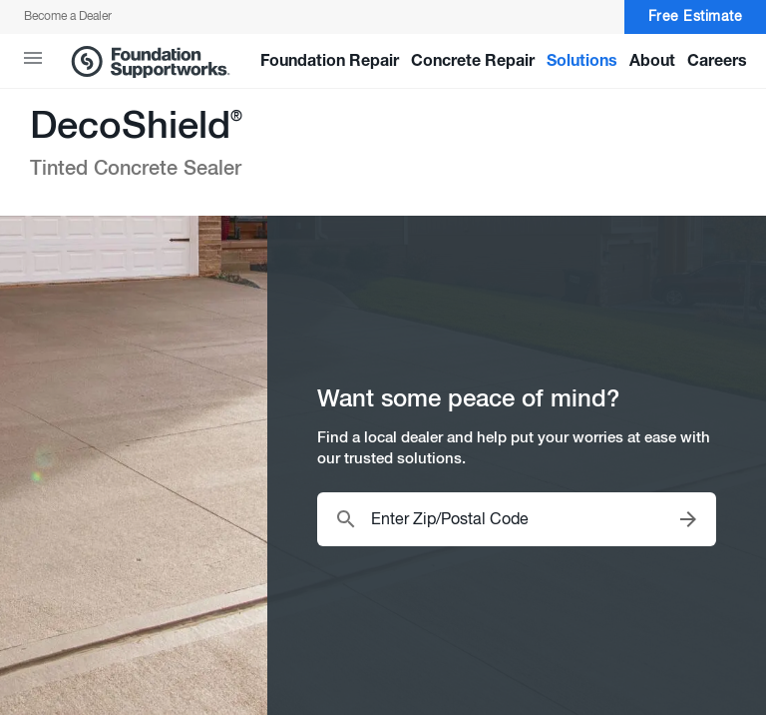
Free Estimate (695, 17)
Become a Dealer (68, 17)
